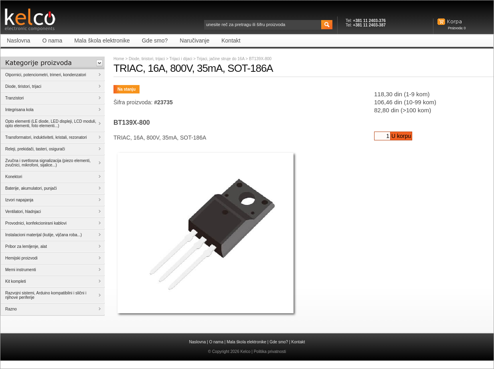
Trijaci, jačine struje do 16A (220, 59)
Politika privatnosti (270, 351)
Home (118, 59)
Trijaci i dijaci (181, 59)
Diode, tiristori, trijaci (147, 59)
